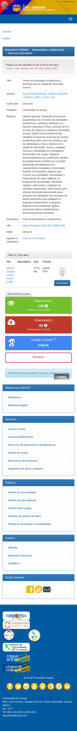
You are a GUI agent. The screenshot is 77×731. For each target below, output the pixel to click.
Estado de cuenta (18, 452)
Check (43, 345)
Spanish (7, 31)
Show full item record (18, 294)
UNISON (12, 547)
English (6, 38)
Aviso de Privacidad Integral (38, 677)
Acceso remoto (16, 429)
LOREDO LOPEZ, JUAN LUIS (39, 97)
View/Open (62, 283)
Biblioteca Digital (18, 405)
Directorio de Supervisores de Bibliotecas (32, 444)
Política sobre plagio (19, 508)
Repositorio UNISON (16, 49)
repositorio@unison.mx (15, 715)
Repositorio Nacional (20, 555)
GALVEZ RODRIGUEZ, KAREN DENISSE (45, 93)
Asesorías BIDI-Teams (20, 437)
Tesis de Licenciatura (20, 53)
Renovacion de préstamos (23, 460)
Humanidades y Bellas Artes (48, 49)
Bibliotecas (14, 397)
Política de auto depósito (22, 500)
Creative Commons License (54, 373)
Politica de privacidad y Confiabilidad (29, 524)
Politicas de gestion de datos (24, 516)
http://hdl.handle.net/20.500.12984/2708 (44, 225)
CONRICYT (14, 563)
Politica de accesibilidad (22, 492)
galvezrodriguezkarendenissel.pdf (11, 275)
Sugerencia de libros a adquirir (25, 468)
